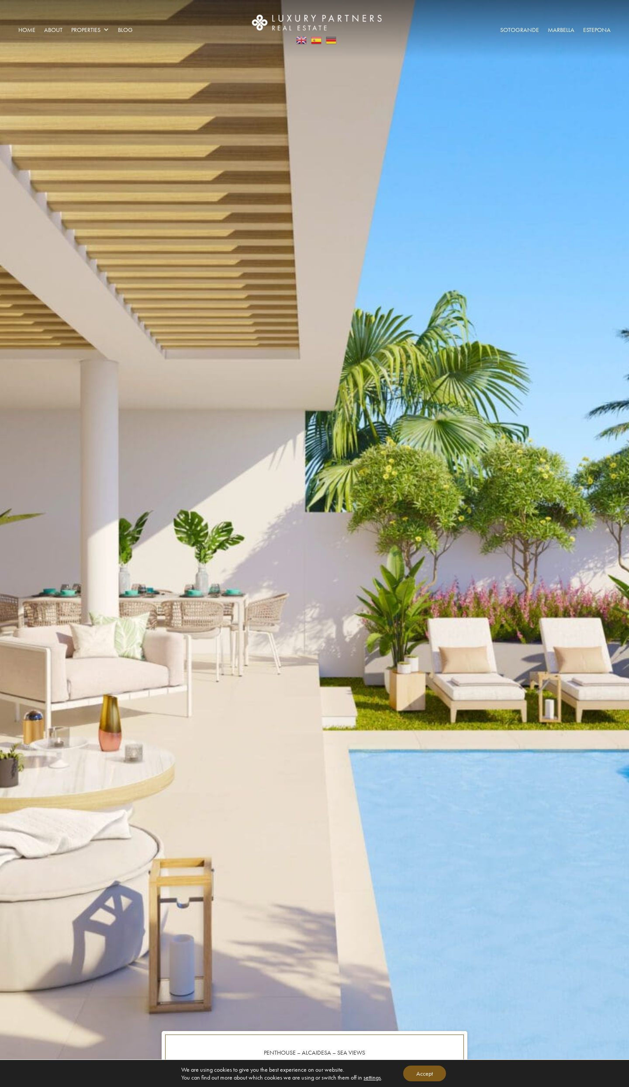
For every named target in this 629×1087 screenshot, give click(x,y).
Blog (125, 30)
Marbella (561, 30)
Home (26, 30)
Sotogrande (519, 30)
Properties (90, 29)
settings (372, 1077)
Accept (424, 1073)
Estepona (597, 30)
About (53, 30)
